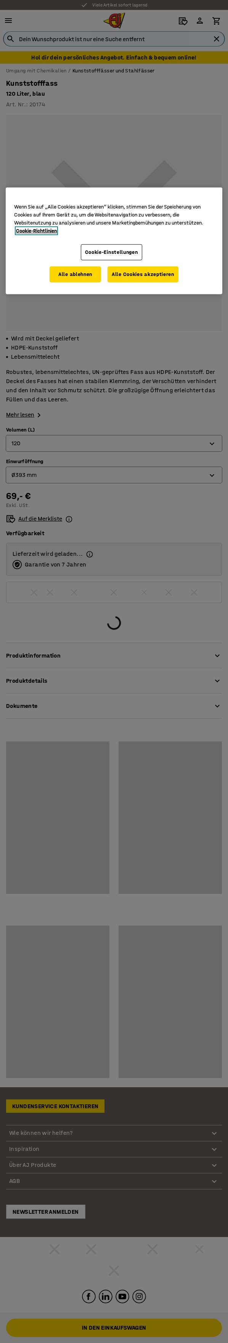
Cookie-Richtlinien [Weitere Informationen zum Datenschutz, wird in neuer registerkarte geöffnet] (36, 231)
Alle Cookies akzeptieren (143, 274)
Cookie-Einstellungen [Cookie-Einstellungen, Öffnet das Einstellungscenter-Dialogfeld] (111, 252)
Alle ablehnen (75, 274)
